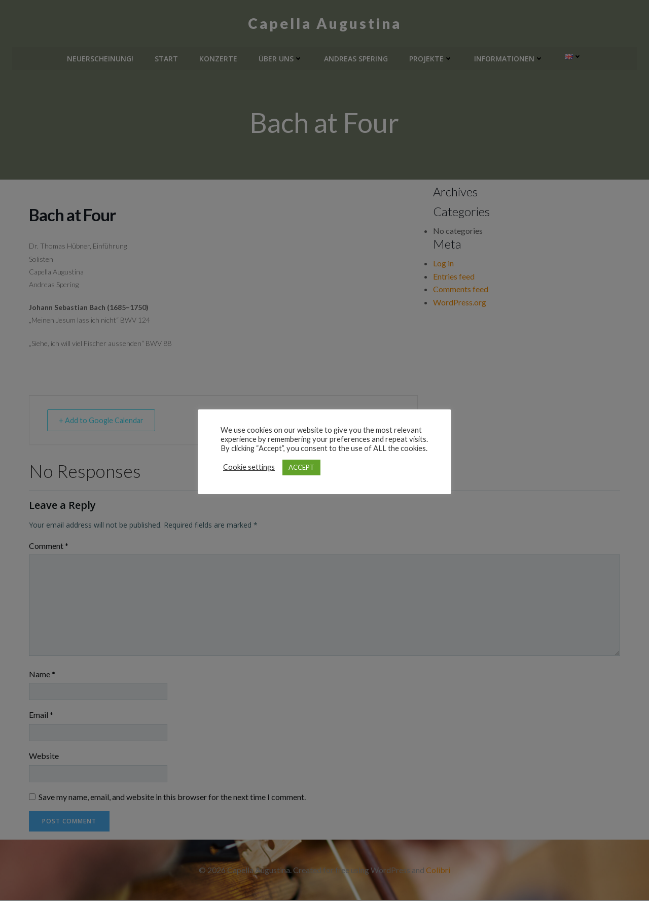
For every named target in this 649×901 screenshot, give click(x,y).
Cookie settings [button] (249, 467)
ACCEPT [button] (301, 467)
